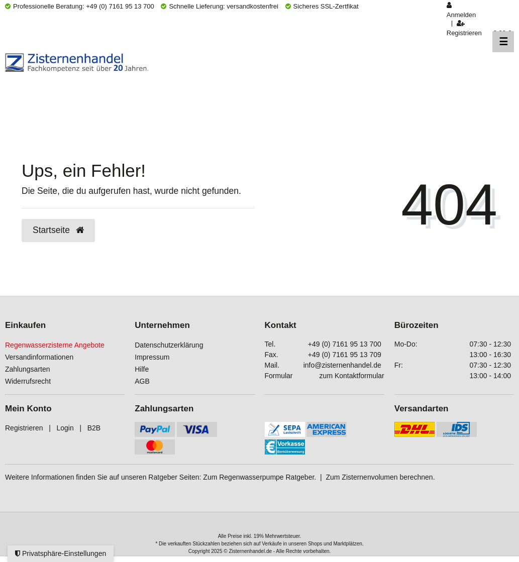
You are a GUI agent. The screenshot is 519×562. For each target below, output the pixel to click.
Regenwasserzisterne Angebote (55, 345)
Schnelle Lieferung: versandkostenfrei (219, 6)
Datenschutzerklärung (169, 345)
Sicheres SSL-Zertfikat (322, 6)
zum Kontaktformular (352, 376)
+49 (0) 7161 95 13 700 (344, 344)
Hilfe (142, 369)
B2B (93, 428)
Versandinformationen (39, 357)
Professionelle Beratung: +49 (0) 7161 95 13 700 (79, 6)
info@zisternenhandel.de (342, 365)
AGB (142, 381)
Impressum (152, 357)
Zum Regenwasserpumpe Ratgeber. (259, 477)
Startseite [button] (58, 230)
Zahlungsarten (27, 369)
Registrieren (24, 428)
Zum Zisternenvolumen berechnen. (380, 477)
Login (64, 428)
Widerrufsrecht (28, 381)
